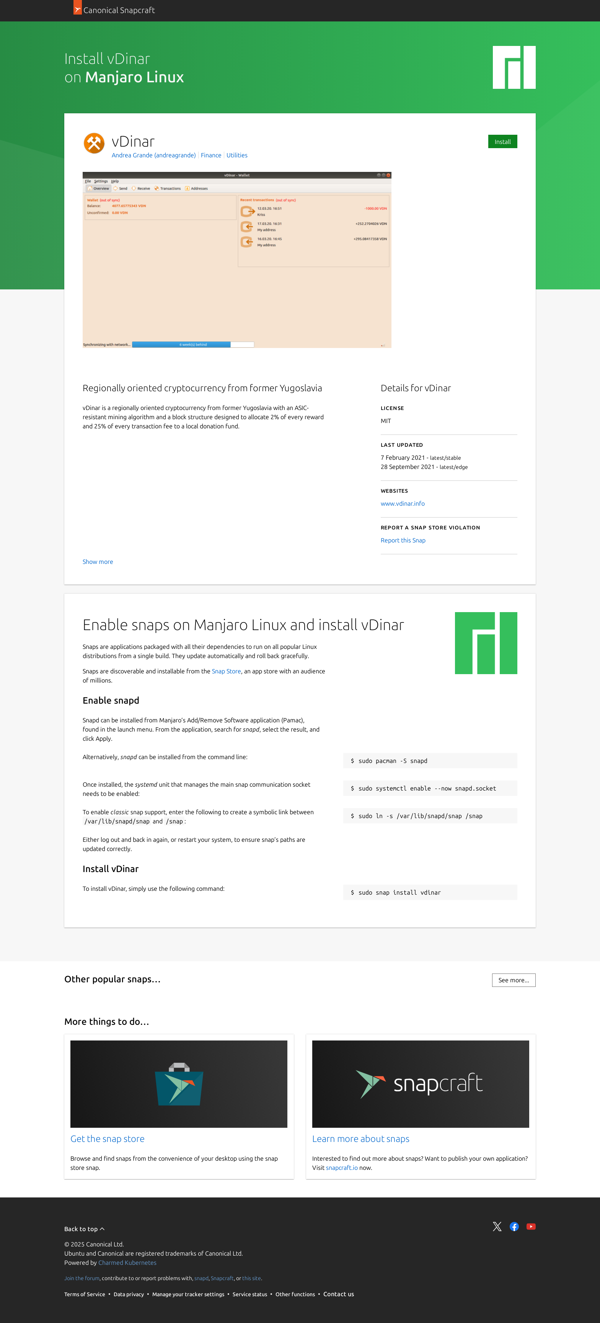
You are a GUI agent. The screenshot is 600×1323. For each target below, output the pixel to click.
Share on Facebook (514, 1226)
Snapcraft (222, 1278)
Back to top (84, 1228)
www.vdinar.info (403, 503)
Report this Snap (403, 540)
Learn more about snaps (360, 1139)
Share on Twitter (497, 1226)
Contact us (338, 1293)
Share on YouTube (531, 1226)
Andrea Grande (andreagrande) (154, 155)
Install (503, 141)
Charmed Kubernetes (127, 1262)
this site (251, 1278)
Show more (98, 561)
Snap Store (226, 671)
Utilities (237, 155)
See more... (514, 980)
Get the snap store (107, 1139)
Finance (211, 155)
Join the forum (81, 1278)
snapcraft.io (342, 1167)
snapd (201, 1278)
